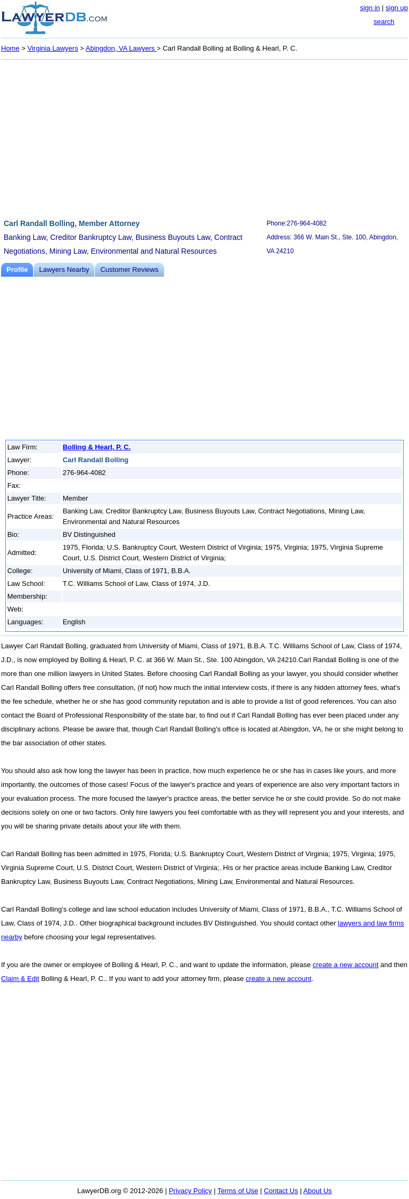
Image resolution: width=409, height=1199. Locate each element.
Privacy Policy (190, 1191)
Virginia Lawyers (53, 48)
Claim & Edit (20, 979)
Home (10, 48)
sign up (397, 8)
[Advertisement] (204, 137)
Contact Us (281, 1191)
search (383, 22)
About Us (318, 1191)
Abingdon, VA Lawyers (121, 48)
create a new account (346, 965)
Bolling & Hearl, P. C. (97, 447)
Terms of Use (237, 1191)
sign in (370, 8)
